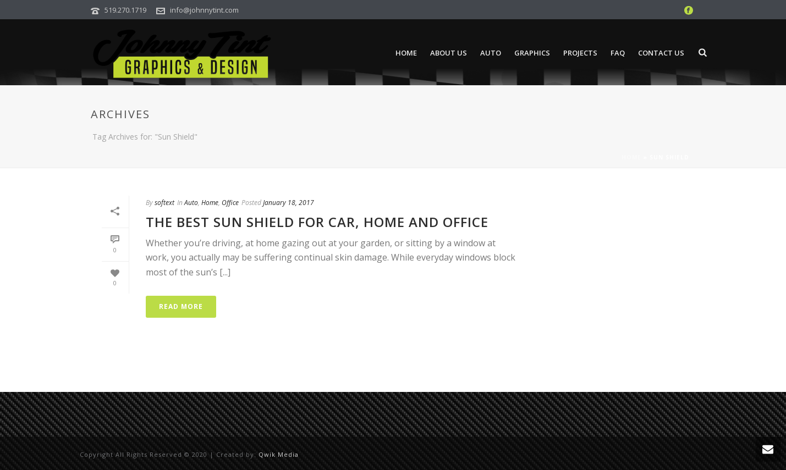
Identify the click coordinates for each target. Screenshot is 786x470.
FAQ (618, 53)
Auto (490, 53)
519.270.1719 (125, 10)
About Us (448, 53)
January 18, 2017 (288, 202)
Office (230, 202)
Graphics (532, 53)
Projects (580, 53)
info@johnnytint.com (204, 10)
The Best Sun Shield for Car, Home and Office (317, 222)
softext (164, 202)
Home (406, 53)
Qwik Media (279, 454)
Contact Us (661, 53)
